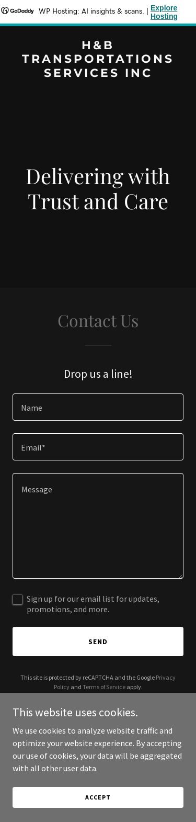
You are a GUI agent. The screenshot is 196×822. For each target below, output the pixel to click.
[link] (98, 74)
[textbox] (98, 407)
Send (98, 641)
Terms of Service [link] (104, 687)
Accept (97, 811)
